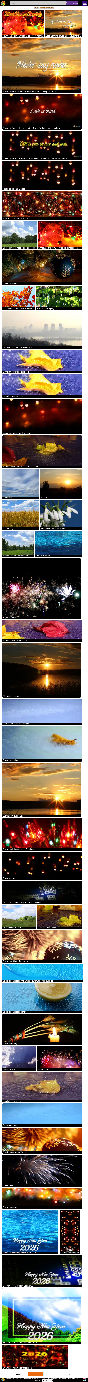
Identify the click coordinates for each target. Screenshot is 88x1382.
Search (75, 3)
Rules (78, 1378)
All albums (37, 1380)
